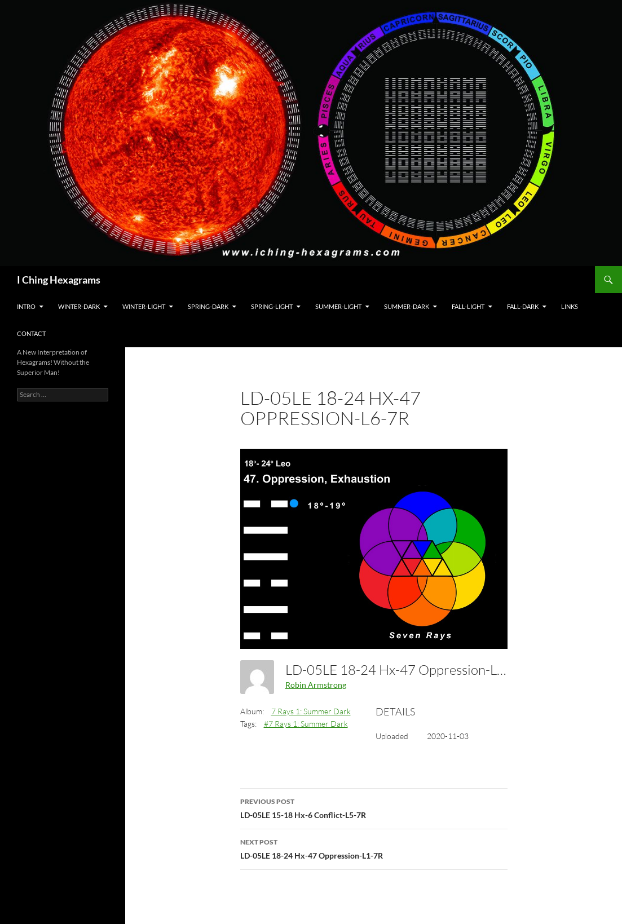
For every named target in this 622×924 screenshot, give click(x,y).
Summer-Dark (406, 306)
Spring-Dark (208, 306)
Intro (26, 306)
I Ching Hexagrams (58, 279)
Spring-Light (272, 306)
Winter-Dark (79, 306)
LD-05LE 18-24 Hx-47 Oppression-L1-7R (374, 847)
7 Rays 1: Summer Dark (311, 711)
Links (569, 306)
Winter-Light (143, 306)
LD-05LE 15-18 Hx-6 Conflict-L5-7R (374, 807)
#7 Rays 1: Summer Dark (306, 723)
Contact (31, 333)
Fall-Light (468, 306)
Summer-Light (338, 306)
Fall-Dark (523, 306)
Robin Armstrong (315, 684)
